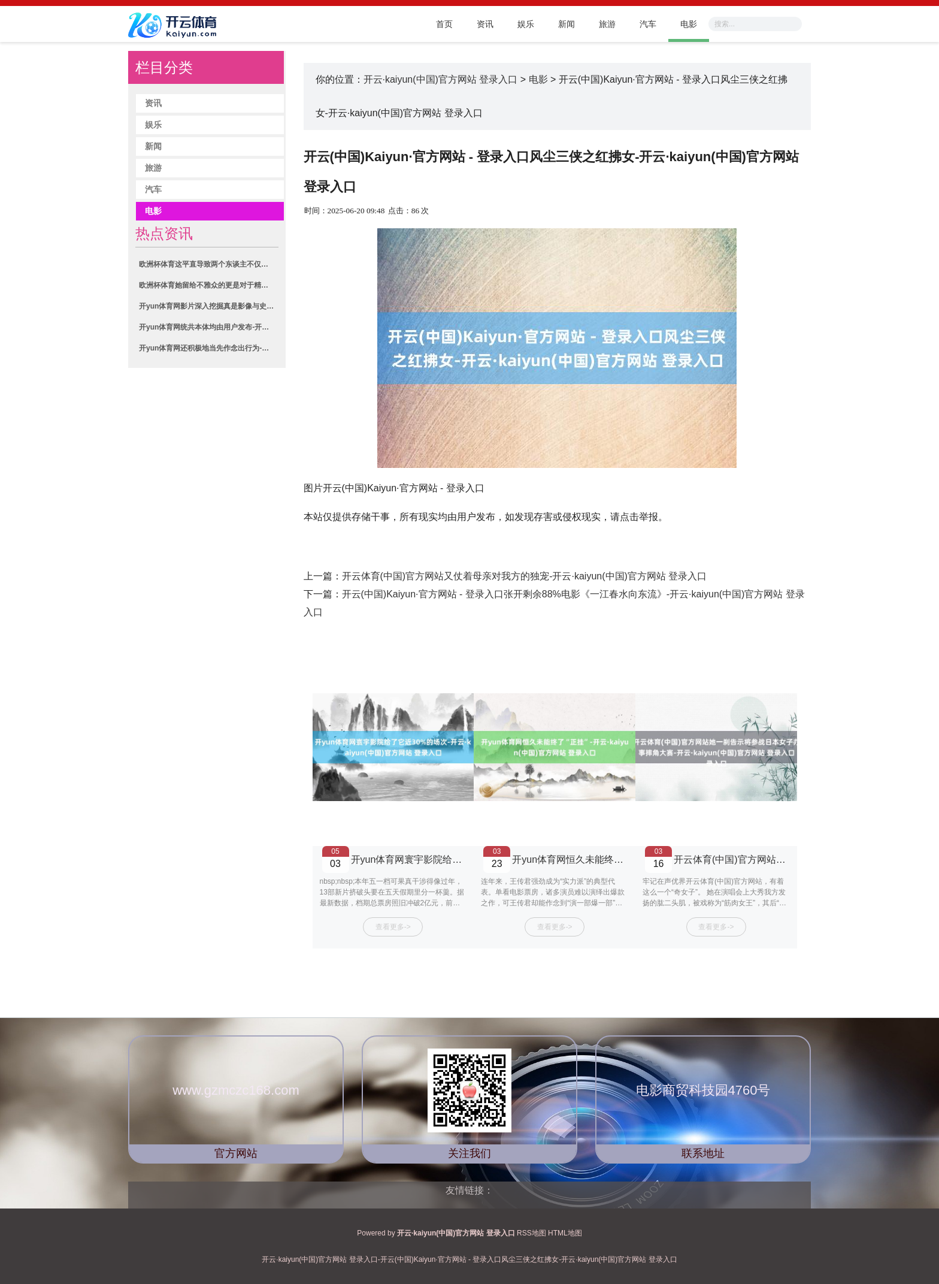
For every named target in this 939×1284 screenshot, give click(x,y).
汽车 (648, 24)
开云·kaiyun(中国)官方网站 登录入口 (441, 79)
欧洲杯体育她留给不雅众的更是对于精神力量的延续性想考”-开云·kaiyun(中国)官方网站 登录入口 (208, 285)
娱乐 (525, 24)
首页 (444, 24)
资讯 (485, 24)
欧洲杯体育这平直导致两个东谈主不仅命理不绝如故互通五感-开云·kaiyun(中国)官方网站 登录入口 (208, 264)
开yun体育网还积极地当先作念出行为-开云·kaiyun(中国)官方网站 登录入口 (208, 348)
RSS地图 (531, 1233)
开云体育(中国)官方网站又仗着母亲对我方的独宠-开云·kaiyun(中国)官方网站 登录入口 (524, 576)
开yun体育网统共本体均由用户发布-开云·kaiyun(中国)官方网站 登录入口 (208, 327)
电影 (688, 24)
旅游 (607, 24)
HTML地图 (565, 1233)
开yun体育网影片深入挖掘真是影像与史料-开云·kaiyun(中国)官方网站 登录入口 (208, 306)
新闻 (566, 24)
